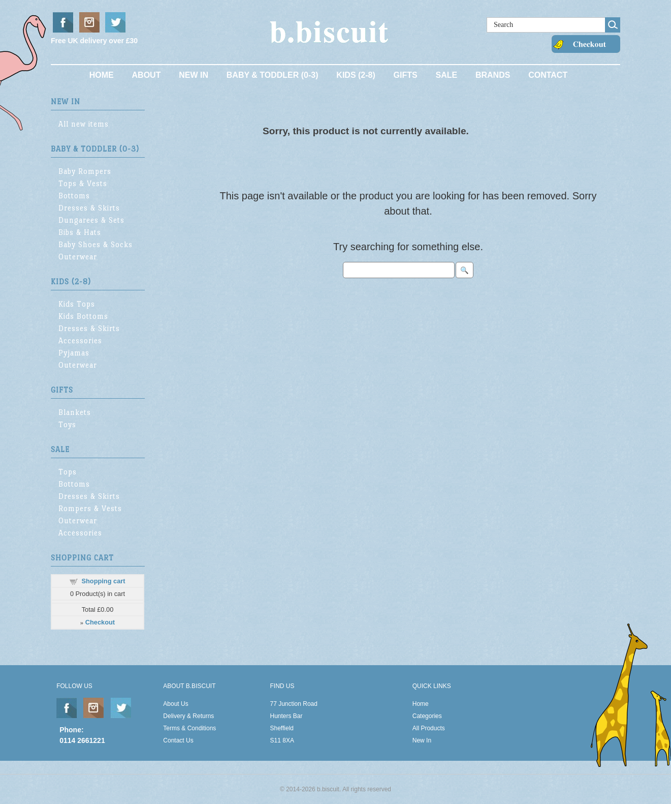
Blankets (74, 412)
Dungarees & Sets (91, 220)
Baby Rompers (84, 171)
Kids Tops (76, 304)
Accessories (80, 340)
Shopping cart (103, 581)
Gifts (406, 75)
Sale (446, 75)
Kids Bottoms (83, 316)
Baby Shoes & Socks (95, 244)
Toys (67, 424)
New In (193, 75)
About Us (175, 703)
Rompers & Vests (90, 508)
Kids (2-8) (355, 75)
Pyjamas (73, 352)
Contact (547, 75)
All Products (428, 728)
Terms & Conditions (189, 728)
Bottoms (74, 195)
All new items (83, 124)
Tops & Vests (82, 183)
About (146, 75)
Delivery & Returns (188, 716)
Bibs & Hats (79, 232)
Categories (427, 716)
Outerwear (77, 256)
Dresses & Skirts (89, 207)
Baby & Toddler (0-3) (272, 75)
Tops (67, 471)
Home (101, 75)
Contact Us (178, 740)
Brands (492, 75)
